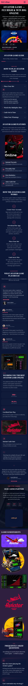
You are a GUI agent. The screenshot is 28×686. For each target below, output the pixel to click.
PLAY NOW (14, 27)
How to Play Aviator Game (10, 59)
